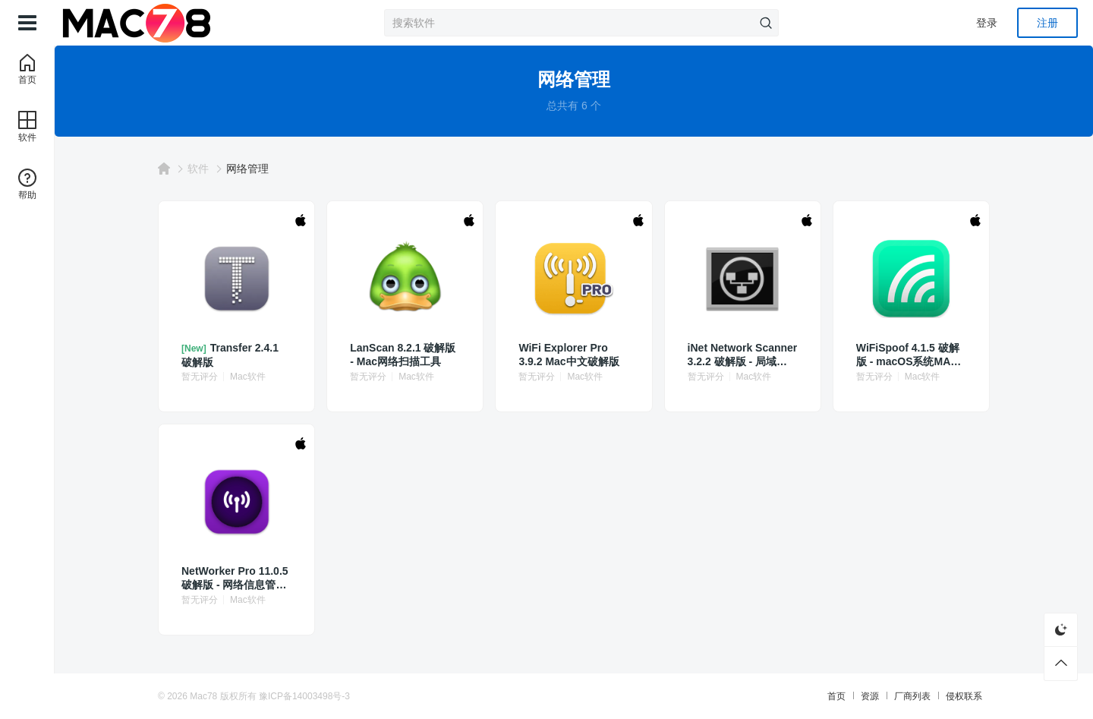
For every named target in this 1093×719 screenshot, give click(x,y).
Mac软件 (248, 376)
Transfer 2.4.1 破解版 (230, 355)
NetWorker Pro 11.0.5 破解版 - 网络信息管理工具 (234, 578)
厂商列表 (912, 696)
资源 (870, 696)
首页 (836, 696)
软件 (198, 168)
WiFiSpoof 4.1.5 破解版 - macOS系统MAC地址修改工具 (907, 355)
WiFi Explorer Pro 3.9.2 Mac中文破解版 (568, 354)
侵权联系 (964, 696)
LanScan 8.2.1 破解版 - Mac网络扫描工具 (402, 354)
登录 (986, 23)
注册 (1047, 23)
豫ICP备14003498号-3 (304, 696)
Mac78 (203, 696)
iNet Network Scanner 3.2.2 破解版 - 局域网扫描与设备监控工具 (743, 355)
